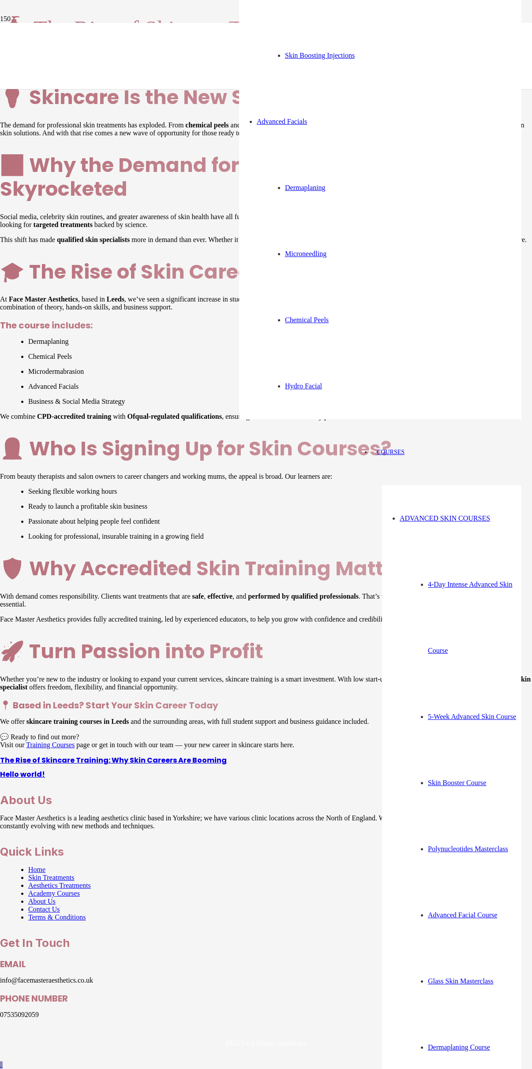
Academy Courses (54, 893)
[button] (1, 1065)
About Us (42, 901)
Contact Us (44, 909)
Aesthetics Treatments (59, 885)
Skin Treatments (51, 877)
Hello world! (22, 774)
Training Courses (50, 745)
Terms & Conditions (57, 917)
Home (36, 869)
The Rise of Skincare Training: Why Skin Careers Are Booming (113, 760)
